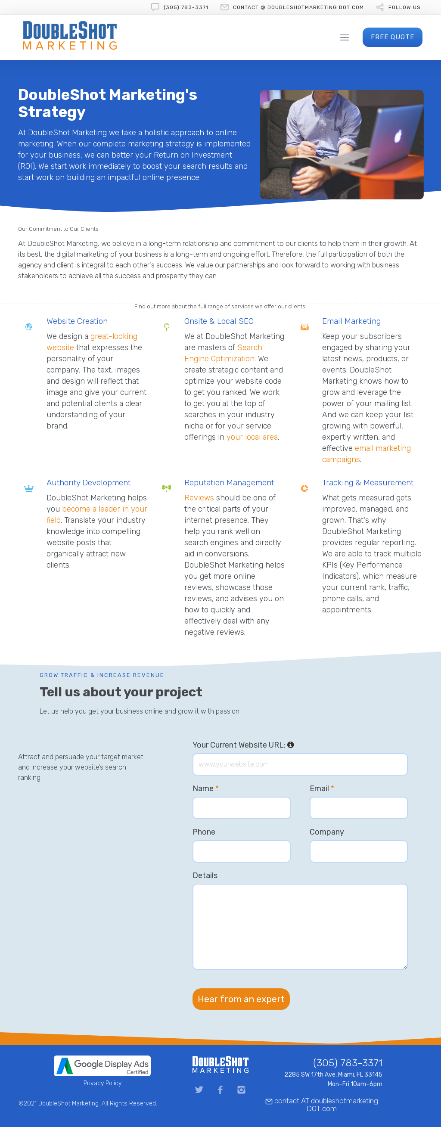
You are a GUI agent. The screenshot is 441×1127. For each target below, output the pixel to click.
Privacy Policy (102, 1083)
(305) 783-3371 (186, 7)
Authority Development (88, 482)
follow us (404, 7)
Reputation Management (229, 482)
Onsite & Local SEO (219, 321)
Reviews (199, 498)
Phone (204, 832)
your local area (252, 437)
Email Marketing (351, 321)
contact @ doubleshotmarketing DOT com (298, 7)
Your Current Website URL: (243, 745)
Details (205, 875)
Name (206, 788)
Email (322, 788)
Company (327, 832)
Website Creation (77, 321)
